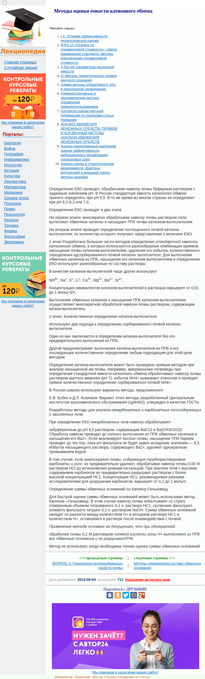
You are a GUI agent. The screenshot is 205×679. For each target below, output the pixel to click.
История (11, 170)
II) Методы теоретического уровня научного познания (89, 78)
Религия (11, 220)
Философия (14, 236)
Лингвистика (15, 181)
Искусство (13, 165)
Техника (11, 225)
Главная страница (20, 62)
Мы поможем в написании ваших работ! (22, 124)
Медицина (13, 192)
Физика (10, 231)
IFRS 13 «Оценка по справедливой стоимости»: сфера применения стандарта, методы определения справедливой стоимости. (89, 54)
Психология (14, 214)
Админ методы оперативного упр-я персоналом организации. (88, 86)
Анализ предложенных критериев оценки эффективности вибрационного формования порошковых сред (88, 152)
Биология (12, 143)
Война (9, 148)
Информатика (16, 159)
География (13, 154)
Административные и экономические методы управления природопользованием (80, 100)
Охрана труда (16, 198)
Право (9, 209)
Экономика (14, 242)
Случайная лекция (20, 67)
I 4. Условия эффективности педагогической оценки (84, 38)
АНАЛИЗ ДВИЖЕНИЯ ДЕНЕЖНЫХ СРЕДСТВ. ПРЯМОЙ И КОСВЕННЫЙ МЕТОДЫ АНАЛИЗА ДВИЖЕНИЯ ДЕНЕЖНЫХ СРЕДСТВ (89, 133)
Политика (12, 203)
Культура (12, 176)
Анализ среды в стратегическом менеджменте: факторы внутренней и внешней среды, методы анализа (87, 170)
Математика (15, 187)
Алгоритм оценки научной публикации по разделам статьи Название (87, 115)
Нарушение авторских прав (147, 580)
